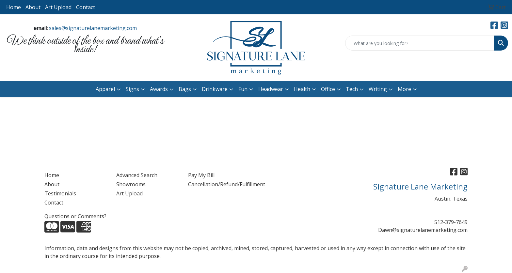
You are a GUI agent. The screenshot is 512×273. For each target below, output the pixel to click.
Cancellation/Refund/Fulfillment (220, 184)
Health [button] (302, 89)
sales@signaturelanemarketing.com (93, 28)
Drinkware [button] (215, 89)
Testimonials (60, 193)
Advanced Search (136, 175)
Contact (85, 7)
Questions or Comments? (75, 216)
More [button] (404, 89)
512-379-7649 (451, 222)
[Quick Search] (419, 43)
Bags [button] (185, 89)
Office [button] (328, 89)
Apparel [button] (105, 89)
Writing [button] (378, 89)
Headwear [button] (270, 89)
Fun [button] (243, 89)
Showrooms (131, 184)
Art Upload (58, 7)
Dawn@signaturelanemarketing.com (423, 230)
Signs (132, 89)
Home (13, 7)
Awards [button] (159, 89)
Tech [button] (352, 89)
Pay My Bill (201, 175)
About (32, 7)
